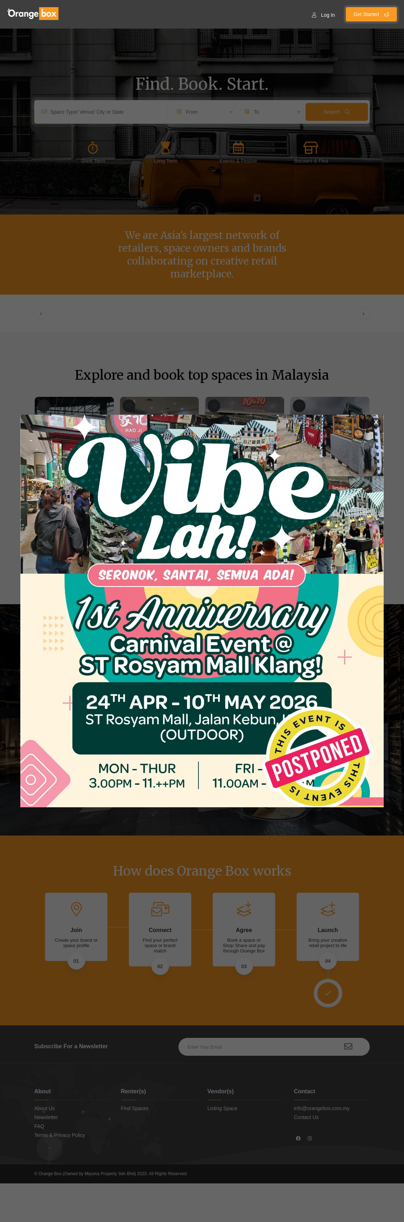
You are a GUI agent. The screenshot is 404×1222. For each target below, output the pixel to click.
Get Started (371, 14)
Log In (323, 15)
